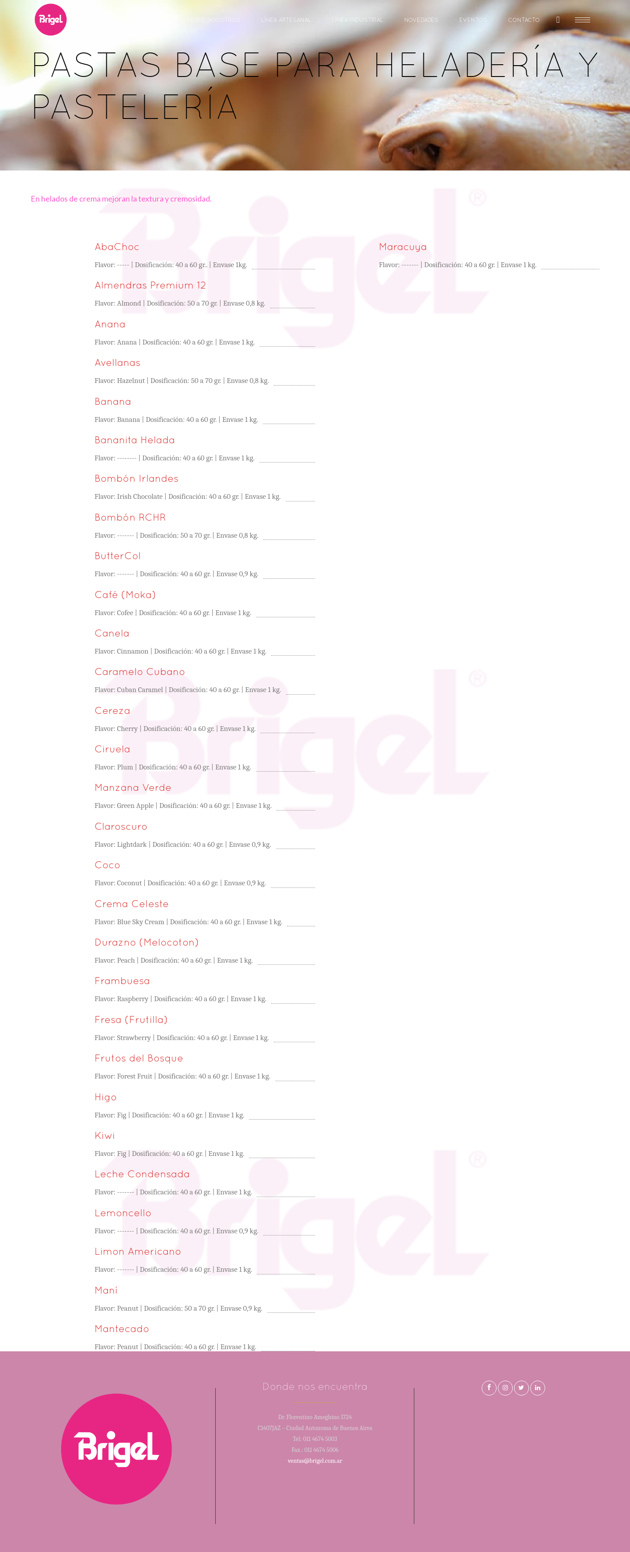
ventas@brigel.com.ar (315, 1461)
